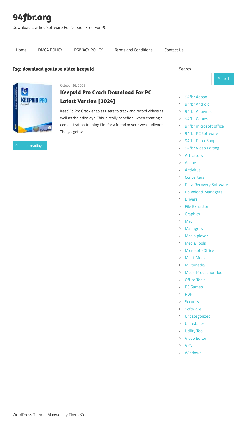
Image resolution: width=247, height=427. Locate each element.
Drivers (191, 199)
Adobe (190, 163)
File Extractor (196, 206)
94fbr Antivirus (198, 111)
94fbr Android (197, 104)
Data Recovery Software (206, 184)
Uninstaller (194, 323)
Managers (194, 228)
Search (185, 69)
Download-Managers (203, 192)
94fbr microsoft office (204, 126)
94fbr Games (196, 119)
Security (192, 301)
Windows (193, 353)
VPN (188, 345)
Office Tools (195, 280)
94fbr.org (32, 17)
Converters (194, 177)
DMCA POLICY (50, 50)
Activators (194, 155)
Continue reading (28, 145)
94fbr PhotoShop (200, 140)
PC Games (194, 287)
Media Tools (195, 243)
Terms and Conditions (134, 50)
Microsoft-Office (199, 250)
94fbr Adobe (196, 97)
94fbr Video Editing (202, 148)
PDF (188, 294)
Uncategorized (198, 316)
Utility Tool (194, 331)
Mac (188, 221)
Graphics (192, 214)
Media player (196, 236)
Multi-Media (196, 257)
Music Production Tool (204, 272)
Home (21, 50)
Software (193, 309)
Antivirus (193, 170)
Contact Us (174, 50)
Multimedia (195, 265)
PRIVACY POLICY (88, 50)
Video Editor (195, 338)
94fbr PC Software (201, 133)
